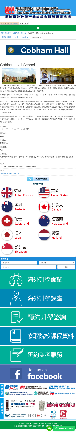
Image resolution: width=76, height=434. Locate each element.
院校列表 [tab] (25, 37)
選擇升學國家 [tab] (6, 37)
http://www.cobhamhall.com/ (10, 173)
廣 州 (26, 23)
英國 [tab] (16, 37)
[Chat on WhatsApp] (64, 428)
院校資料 (8, 33)
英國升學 (16, 33)
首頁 (2, 33)
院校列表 (24, 33)
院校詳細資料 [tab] (36, 37)
